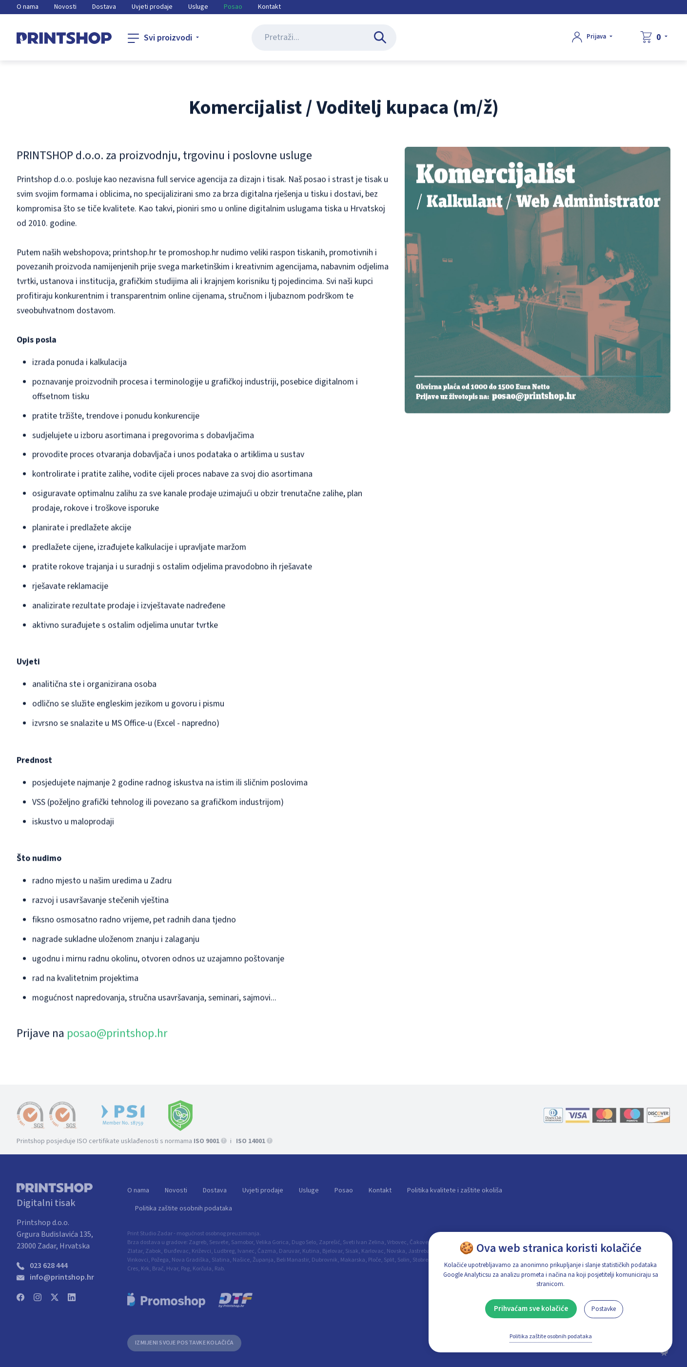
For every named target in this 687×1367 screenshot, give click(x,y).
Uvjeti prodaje (152, 7)
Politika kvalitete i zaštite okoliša (454, 1195)
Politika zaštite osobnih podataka (183, 1213)
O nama (28, 7)
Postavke (603, 1309)
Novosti (65, 7)
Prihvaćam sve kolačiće (531, 1309)
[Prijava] (592, 37)
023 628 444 (49, 1270)
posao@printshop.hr (117, 1035)
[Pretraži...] (382, 37)
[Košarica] (653, 37)
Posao (233, 7)
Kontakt (269, 7)
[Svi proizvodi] (163, 38)
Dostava (104, 7)
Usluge (198, 7)
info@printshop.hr (62, 1282)
